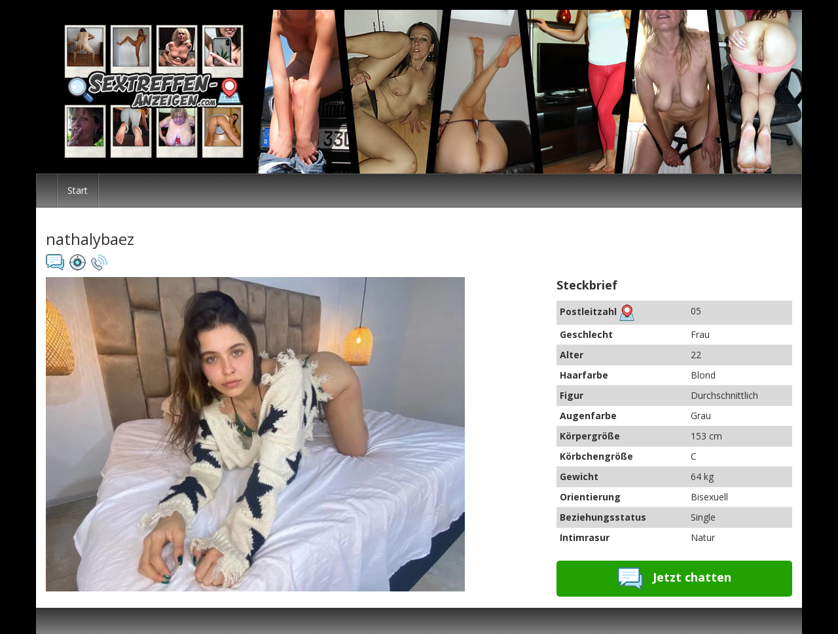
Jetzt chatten (674, 578)
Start (77, 190)
